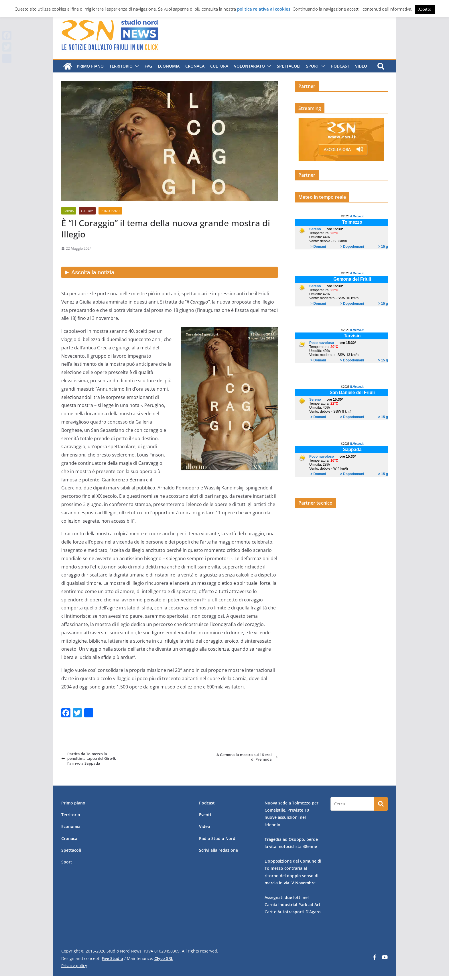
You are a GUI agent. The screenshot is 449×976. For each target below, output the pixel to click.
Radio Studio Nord (217, 838)
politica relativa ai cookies (263, 9)
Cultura (219, 66)
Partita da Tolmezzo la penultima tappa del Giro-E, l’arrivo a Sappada (88, 758)
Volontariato (249, 66)
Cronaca (194, 66)
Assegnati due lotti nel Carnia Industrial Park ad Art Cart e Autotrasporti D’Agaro (293, 904)
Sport (312, 66)
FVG (148, 66)
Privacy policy (74, 965)
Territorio (121, 66)
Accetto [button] (424, 9)
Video (361, 66)
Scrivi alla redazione (218, 850)
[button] (136, 66)
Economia (169, 66)
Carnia (69, 211)
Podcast (340, 66)
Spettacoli (288, 66)
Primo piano (90, 66)
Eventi (205, 814)
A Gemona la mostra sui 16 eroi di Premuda (247, 757)
